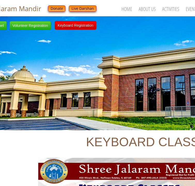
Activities (170, 8)
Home (126, 8)
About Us (147, 8)
